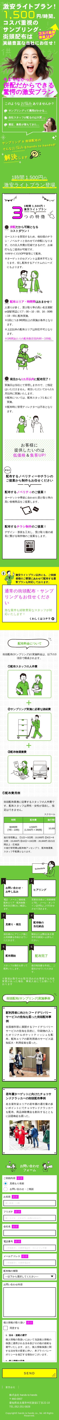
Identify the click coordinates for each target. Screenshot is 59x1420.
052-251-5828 (22, 1406)
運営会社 (10, 1387)
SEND (29, 1373)
